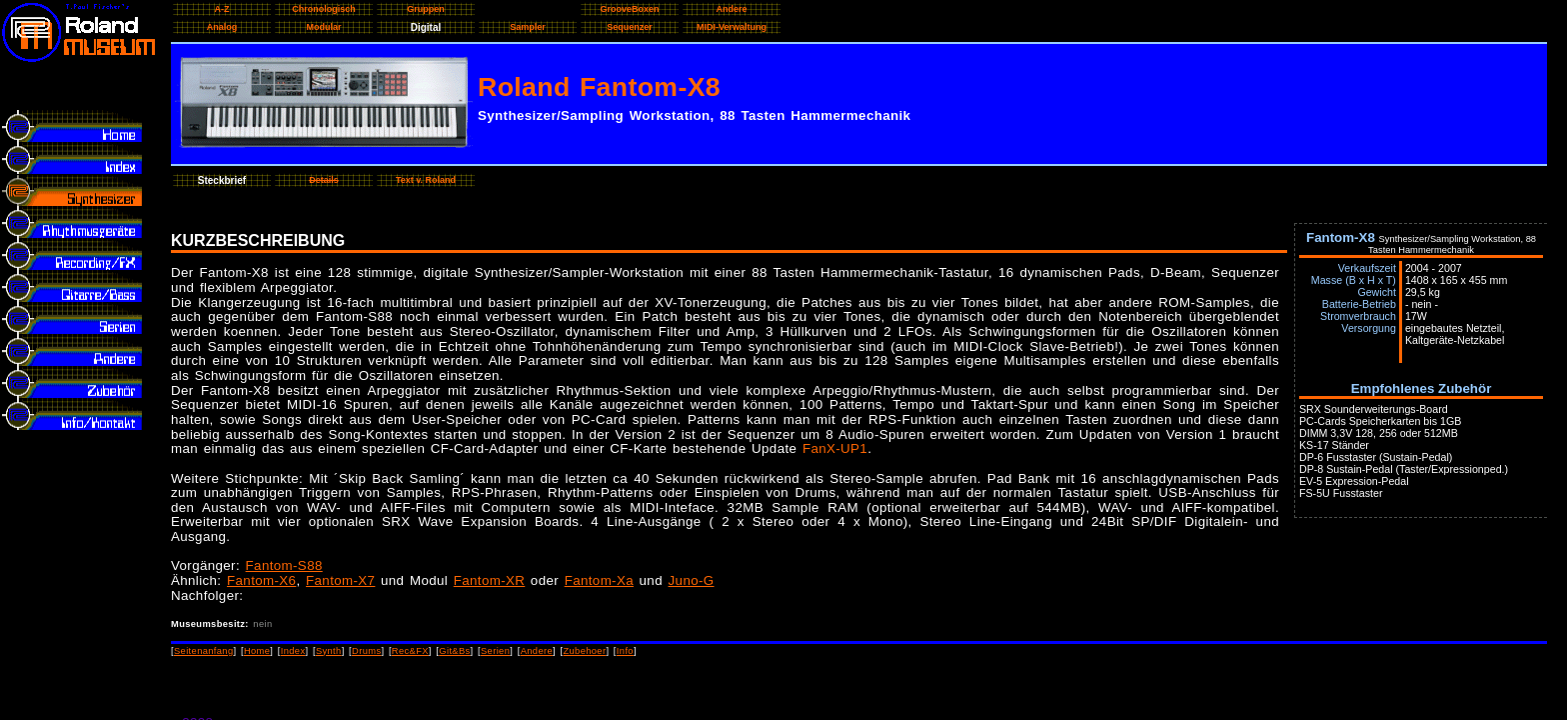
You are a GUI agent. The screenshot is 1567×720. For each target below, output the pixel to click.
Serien (495, 651)
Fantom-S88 (284, 565)
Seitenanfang (204, 651)
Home (257, 651)
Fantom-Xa (599, 580)
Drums (366, 651)
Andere (537, 651)
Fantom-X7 (340, 580)
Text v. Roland (426, 180)
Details (324, 180)
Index (293, 651)
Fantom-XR (490, 580)
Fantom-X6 (261, 580)
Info (625, 651)
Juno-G (692, 580)
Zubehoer (584, 651)
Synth (329, 651)
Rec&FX (410, 651)
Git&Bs (454, 651)
